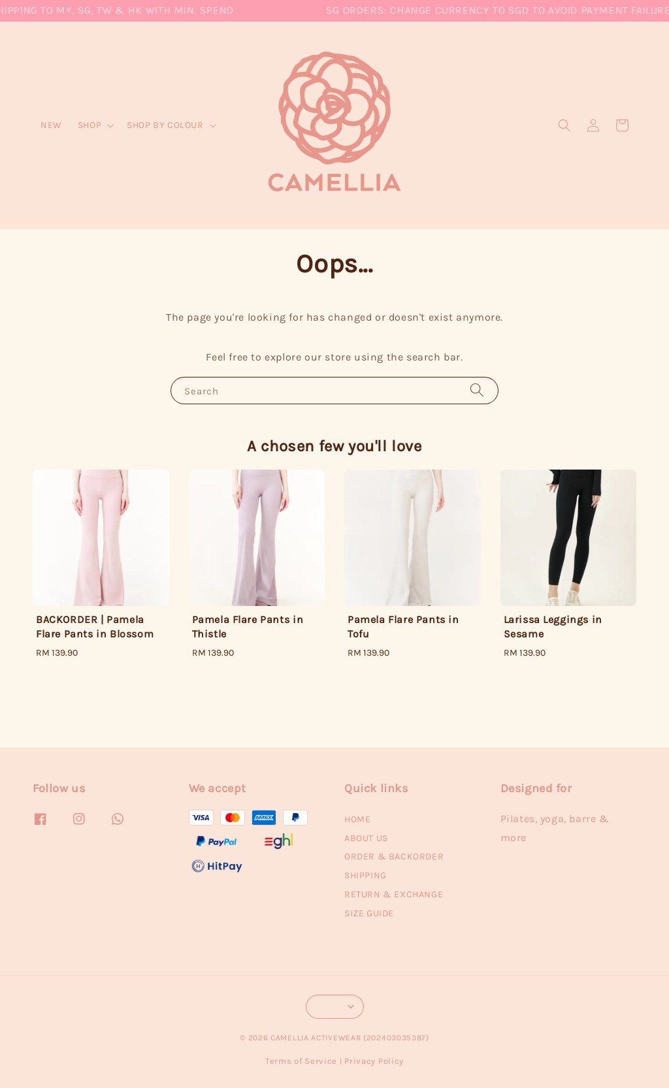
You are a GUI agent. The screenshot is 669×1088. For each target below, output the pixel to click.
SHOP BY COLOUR (165, 125)
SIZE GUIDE (369, 913)
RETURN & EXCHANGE (393, 894)
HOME (357, 819)
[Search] (477, 390)
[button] (564, 125)
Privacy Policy (374, 1061)
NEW (51, 125)
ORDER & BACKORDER (394, 856)
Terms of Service (301, 1061)
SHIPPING (365, 875)
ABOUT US (366, 838)
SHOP (89, 125)
